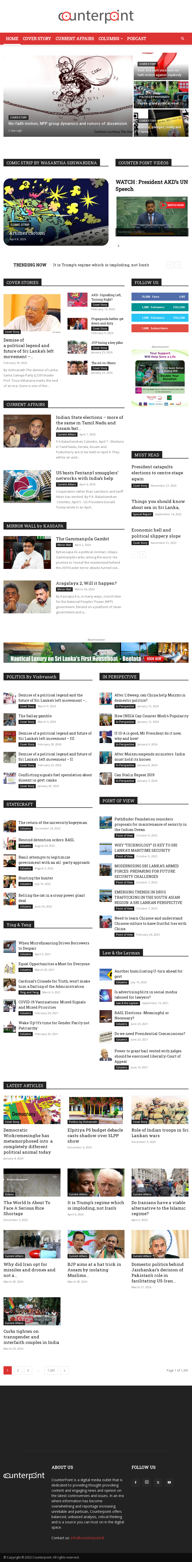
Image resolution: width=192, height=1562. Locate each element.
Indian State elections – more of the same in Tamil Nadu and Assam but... (89, 422)
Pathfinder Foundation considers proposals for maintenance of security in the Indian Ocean (150, 824)
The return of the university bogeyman (52, 822)
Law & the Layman (127, 1003)
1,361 (51, 1370)
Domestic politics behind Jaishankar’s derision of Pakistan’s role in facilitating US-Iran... (158, 1272)
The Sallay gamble (35, 715)
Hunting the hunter (35, 878)
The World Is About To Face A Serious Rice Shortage (27, 1208)
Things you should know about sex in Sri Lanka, (158, 504)
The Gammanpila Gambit (82, 539)
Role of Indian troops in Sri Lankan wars (160, 1132)
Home (12, 38)
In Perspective (125, 706)
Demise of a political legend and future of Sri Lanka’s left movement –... (29, 348)
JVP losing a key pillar (107, 345)
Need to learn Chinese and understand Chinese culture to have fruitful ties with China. (150, 923)
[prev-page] (135, 554)
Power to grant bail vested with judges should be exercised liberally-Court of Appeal (148, 1056)
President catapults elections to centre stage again (157, 473)
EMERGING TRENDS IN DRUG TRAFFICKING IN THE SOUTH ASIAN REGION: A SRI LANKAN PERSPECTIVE (148, 897)
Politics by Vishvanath (154, 97)
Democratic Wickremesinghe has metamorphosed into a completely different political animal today (28, 1141)
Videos (9, 1194)
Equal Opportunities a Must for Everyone (54, 963)
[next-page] (143, 554)
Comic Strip (20, 225)
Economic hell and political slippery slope (156, 533)
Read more (119, 246)
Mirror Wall (64, 545)
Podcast (136, 38)
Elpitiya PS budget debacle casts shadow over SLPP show (95, 1135)
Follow (179, 307)
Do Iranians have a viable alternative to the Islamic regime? (159, 1208)
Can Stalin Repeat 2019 (134, 774)
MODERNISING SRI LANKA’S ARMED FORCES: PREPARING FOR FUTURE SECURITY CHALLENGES (146, 871)
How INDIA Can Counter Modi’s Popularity (151, 715)
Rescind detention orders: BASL (46, 839)
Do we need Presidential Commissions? (149, 1033)
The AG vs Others (103, 365)
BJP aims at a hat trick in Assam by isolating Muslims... (94, 1269)
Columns (110, 38)
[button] (182, 38)
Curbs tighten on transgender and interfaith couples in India (32, 1336)
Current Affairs (75, 38)
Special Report (142, 514)
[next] (178, 265)
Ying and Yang (29, 992)
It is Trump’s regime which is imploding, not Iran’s (96, 1205)
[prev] (170, 265)
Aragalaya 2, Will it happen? (86, 583)
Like (182, 296)
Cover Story (37, 38)
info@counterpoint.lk (87, 1537)
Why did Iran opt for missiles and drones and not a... (30, 1269)
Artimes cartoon (27, 233)
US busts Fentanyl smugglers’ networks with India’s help (87, 475)
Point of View (124, 835)
